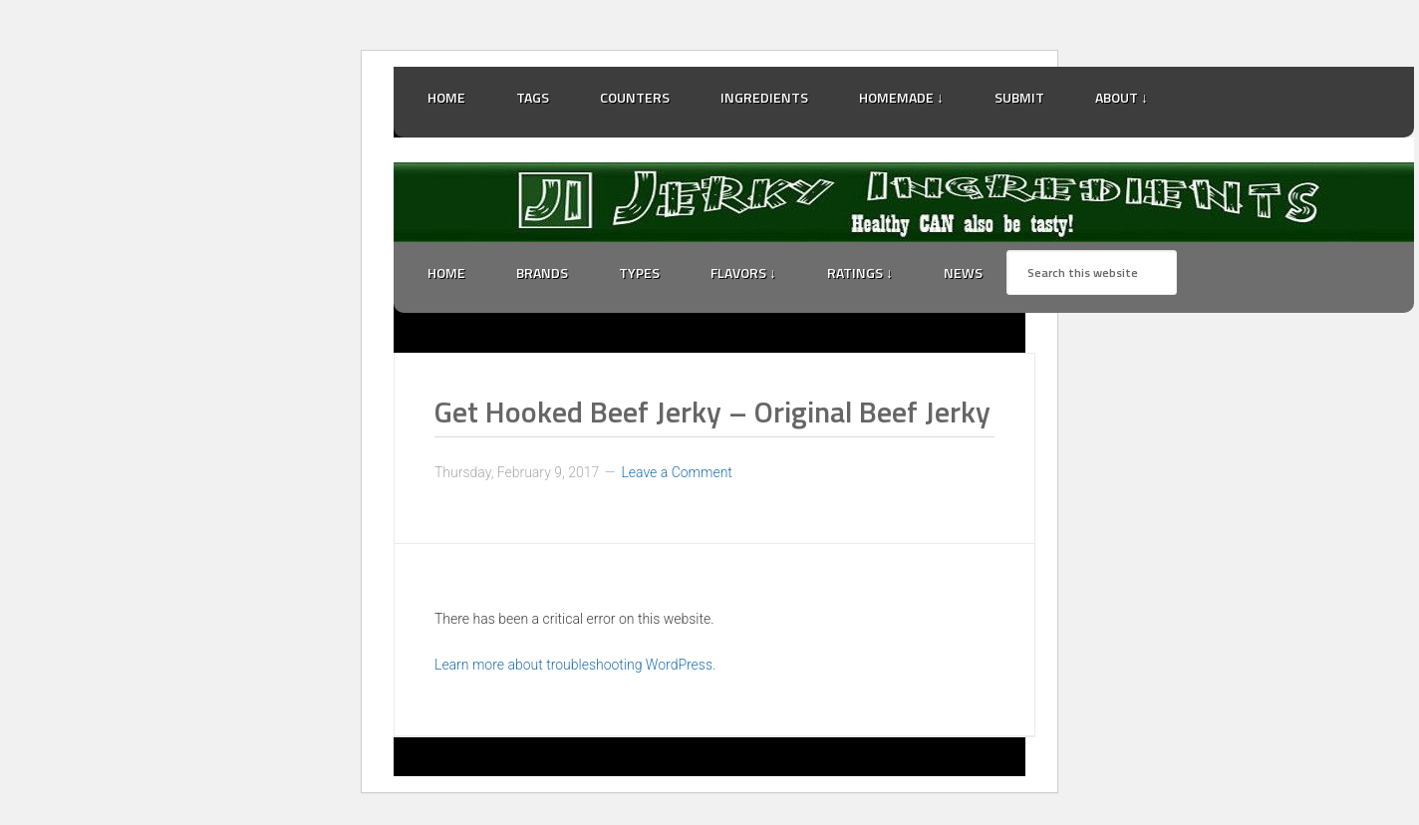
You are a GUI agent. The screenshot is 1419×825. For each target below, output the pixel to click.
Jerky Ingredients (904, 202)
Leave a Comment (676, 472)
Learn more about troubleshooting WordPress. (574, 665)
